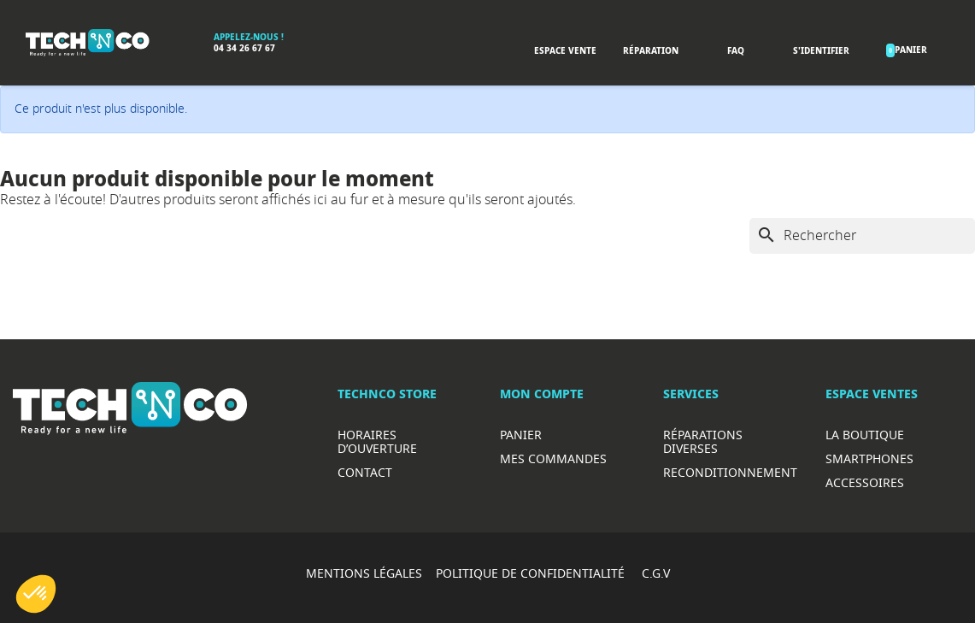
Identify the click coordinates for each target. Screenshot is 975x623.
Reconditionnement (730, 472)
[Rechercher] (862, 236)
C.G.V (656, 573)
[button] (35, 593)
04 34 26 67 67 (244, 48)
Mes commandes (553, 458)
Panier (521, 434)
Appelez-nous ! (249, 37)
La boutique (864, 434)
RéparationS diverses (703, 441)
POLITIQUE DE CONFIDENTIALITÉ (532, 573)
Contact (365, 472)
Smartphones (869, 458)
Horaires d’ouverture (377, 441)
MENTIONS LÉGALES (364, 573)
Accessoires (864, 482)
